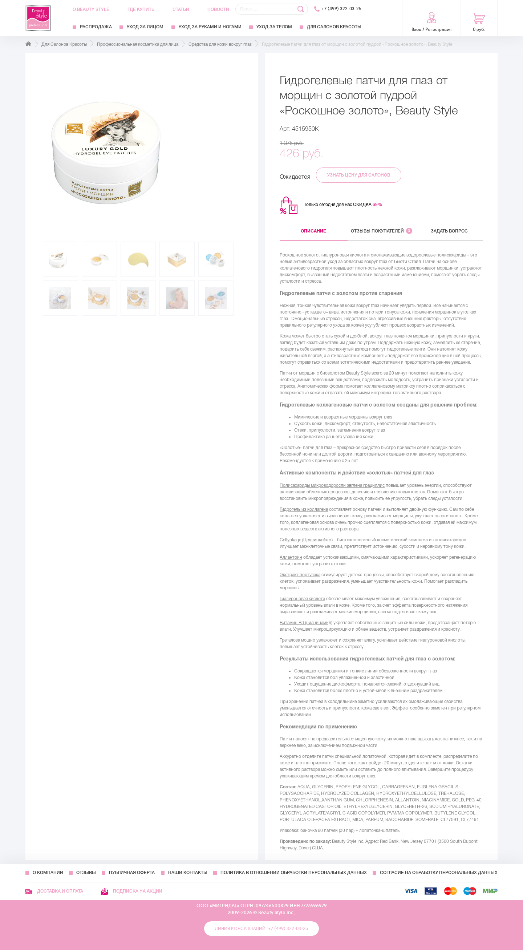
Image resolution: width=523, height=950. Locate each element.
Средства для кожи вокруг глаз (220, 44)
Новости (218, 9)
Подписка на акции (131, 891)
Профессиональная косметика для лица (137, 44)
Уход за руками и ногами (210, 26)
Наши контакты (187, 872)
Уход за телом (274, 26)
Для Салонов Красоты (334, 26)
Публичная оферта (132, 872)
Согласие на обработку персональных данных (439, 872)
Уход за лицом (145, 26)
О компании (48, 872)
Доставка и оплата (54, 891)
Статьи (181, 9)
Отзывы (86, 872)
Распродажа (96, 26)
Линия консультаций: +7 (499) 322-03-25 (261, 928)
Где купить (140, 9)
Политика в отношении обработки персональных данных (293, 872)
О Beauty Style (91, 9)
